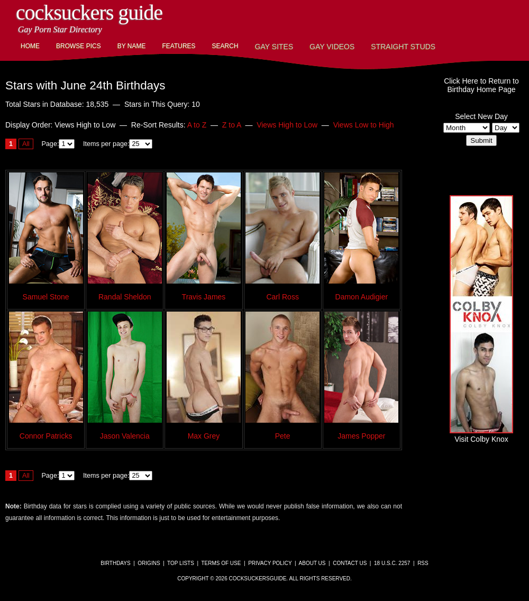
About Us (312, 563)
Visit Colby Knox (481, 434)
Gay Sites (274, 46)
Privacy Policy (269, 563)
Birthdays (115, 563)
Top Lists (180, 563)
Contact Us (350, 563)
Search (225, 46)
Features (178, 46)
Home (30, 46)
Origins (149, 563)
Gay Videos (331, 46)
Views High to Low (287, 125)
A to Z (197, 125)
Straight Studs (403, 46)
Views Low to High (363, 125)
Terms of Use (221, 563)
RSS (422, 563)
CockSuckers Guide (89, 12)
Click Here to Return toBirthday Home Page (481, 85)
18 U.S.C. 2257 (392, 563)
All (26, 144)
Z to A (231, 125)
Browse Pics (78, 46)
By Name (131, 46)
